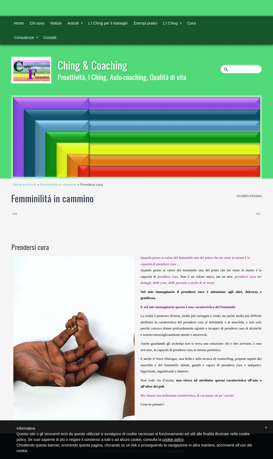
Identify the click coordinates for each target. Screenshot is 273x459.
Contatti (49, 37)
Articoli (75, 23)
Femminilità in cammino (58, 185)
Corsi (191, 23)
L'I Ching (172, 23)
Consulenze (26, 37)
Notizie (56, 23)
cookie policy (172, 439)
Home (19, 23)
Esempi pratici (145, 23)
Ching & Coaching (92, 65)
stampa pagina (249, 196)
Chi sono (37, 23)
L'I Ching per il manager (108, 23)
